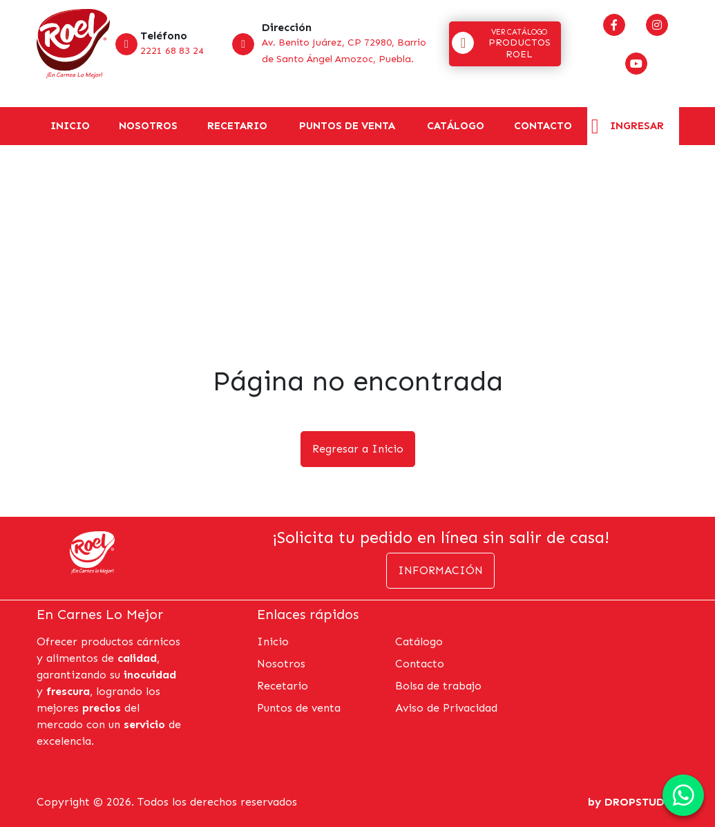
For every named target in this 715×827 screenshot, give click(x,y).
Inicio (70, 126)
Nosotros (148, 126)
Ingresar (637, 126)
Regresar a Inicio (357, 448)
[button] (505, 43)
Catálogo (419, 641)
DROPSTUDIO (641, 801)
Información (440, 570)
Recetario (237, 126)
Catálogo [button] (455, 126)
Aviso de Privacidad (446, 707)
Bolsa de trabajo (438, 685)
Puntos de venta (347, 126)
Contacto (543, 126)
